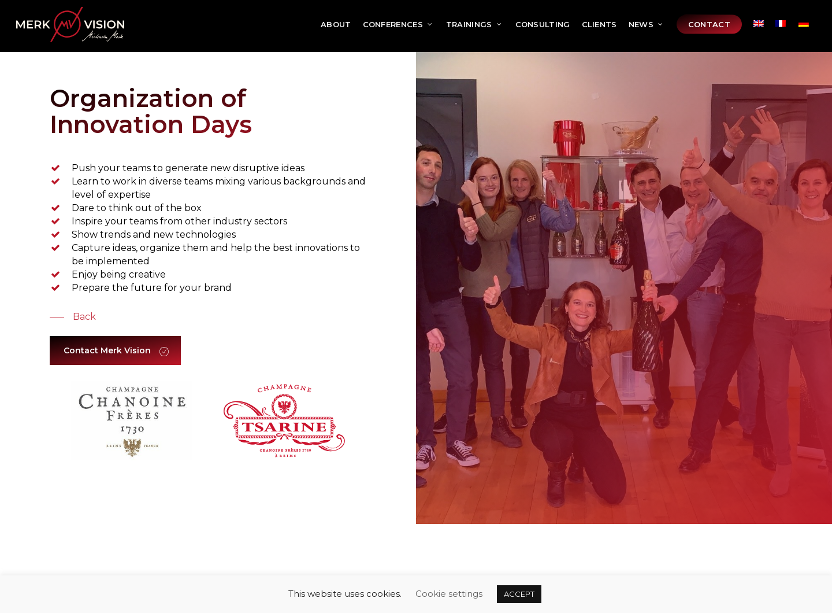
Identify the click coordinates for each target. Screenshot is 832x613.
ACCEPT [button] (519, 594)
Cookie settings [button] (448, 593)
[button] (73, 317)
